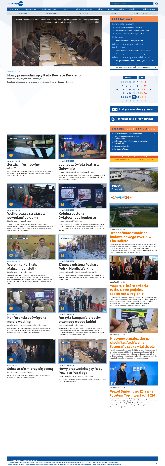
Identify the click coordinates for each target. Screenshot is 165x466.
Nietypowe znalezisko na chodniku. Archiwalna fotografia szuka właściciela (132, 342)
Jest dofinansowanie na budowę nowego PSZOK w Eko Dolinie (130, 237)
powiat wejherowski (69, 187)
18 (122, 93)
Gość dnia (117, 37)
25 (122, 97)
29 (126, 82)
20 (130, 93)
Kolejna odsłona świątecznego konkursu (77, 215)
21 (134, 93)
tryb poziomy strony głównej (136, 109)
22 (137, 93)
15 (137, 89)
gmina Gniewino (67, 138)
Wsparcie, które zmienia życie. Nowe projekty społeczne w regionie (129, 290)
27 (130, 97)
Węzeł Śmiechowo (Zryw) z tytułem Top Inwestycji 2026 (132, 393)
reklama (111, 9)
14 (134, 89)
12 (126, 89)
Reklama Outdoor (52, 13)
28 (122, 82)
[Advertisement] (32, 114)
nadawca (100, 9)
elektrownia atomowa (84, 9)
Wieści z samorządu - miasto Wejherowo (127, 45)
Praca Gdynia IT (82, 13)
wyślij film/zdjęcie (149, 9)
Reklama (113, 13)
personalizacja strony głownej (135, 118)
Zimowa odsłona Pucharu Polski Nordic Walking (79, 266)
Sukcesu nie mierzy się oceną (30, 369)
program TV (67, 9)
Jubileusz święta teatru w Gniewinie (79, 166)
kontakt (132, 9)
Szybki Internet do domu (142, 13)
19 (126, 93)
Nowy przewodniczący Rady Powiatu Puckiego (81, 371)
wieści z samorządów (49, 9)
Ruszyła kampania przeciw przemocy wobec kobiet (80, 319)
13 (130, 89)
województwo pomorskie (19, 138)
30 (130, 82)
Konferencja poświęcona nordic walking (26, 319)
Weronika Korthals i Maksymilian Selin (23, 266)
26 (126, 97)
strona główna (15, 9)
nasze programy (30, 9)
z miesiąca (141, 128)
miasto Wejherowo (16, 187)
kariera (121, 9)
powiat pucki (66, 291)
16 (141, 89)
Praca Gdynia (22, 13)
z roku (151, 128)
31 (134, 82)
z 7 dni (130, 128)
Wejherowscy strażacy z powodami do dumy (26, 215)
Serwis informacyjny (23, 164)
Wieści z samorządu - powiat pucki (131, 57)
